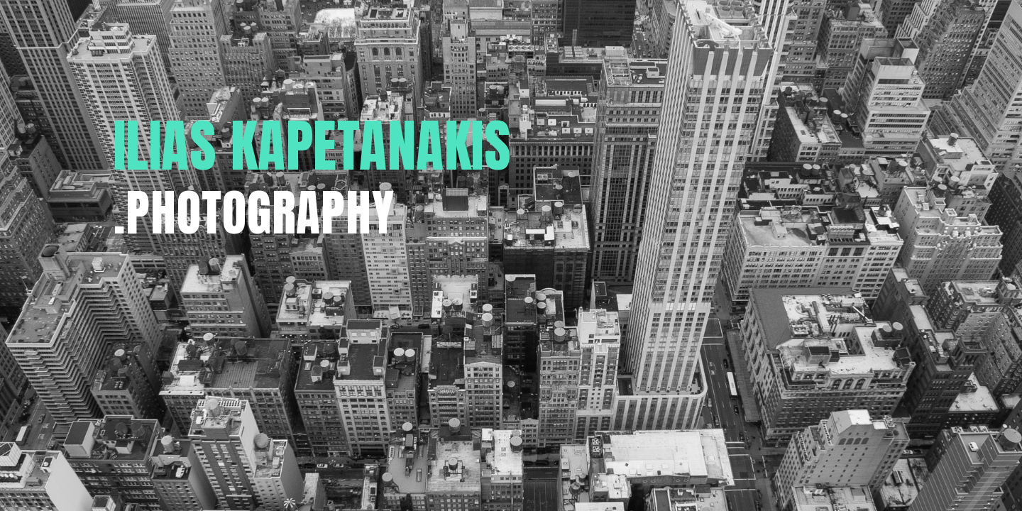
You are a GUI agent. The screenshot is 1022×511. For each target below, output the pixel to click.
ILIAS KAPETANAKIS (313, 145)
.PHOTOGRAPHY (254, 212)
